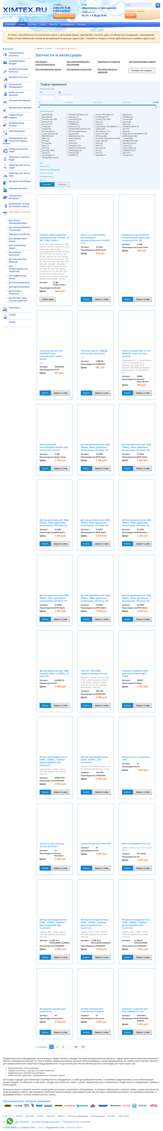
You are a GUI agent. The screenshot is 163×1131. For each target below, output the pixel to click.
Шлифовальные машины (16, 124)
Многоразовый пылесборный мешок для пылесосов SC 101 (54, 447)
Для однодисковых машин (18, 239)
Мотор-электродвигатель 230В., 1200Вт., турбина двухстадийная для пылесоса (94, 923)
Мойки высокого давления (16, 93)
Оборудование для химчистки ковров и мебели (15, 141)
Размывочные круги (18, 188)
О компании (10, 24)
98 (76, 1047)
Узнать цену (47, 299)
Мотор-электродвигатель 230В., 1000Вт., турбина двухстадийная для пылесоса (135, 923)
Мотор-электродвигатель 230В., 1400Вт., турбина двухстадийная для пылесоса (53, 923)
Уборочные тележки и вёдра (19, 158)
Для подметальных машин (18, 276)
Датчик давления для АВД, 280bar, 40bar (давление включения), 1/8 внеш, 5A (54, 598)
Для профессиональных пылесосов (18, 269)
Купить (86, 299)
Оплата (43, 24)
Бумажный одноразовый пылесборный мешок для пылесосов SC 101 (136, 237)
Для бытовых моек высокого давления (18, 299)
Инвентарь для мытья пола (19, 174)
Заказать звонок (64, 16)
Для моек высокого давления (18, 260)
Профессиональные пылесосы (18, 70)
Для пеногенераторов (19, 282)
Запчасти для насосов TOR (95, 843)
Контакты (81, 24)
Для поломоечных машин (17, 246)
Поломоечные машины (20, 100)
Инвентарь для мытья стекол (19, 166)
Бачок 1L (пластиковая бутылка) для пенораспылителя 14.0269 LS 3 (95, 238)
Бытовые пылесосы (18, 77)
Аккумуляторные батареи (17, 62)
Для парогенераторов (19, 287)
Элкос (41, 1127)
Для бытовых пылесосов (15, 292)
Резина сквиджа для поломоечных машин (92, 1010)
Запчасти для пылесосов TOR (136, 758)
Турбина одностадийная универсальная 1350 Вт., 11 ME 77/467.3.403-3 (54, 237)
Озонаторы (14, 307)
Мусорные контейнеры (20, 181)
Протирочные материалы (15, 196)
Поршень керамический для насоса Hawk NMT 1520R (135, 673)
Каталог (21, 24)
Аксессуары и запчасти (20, 212)
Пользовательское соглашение (76, 1122)
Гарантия (53, 24)
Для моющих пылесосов (15, 253)
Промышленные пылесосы (16, 54)
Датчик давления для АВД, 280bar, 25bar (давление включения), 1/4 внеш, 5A (95, 523)
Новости (61, 1116)
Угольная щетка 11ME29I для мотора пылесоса (94, 352)
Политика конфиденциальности (46, 1122)
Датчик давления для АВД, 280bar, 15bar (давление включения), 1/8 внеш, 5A (95, 447)
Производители (67, 24)
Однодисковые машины (20, 107)
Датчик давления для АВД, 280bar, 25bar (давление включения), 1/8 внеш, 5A (54, 523)
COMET (12, 315)
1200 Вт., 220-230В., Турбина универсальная (94, 672)
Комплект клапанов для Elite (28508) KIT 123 (135, 1010)
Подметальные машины (16, 116)
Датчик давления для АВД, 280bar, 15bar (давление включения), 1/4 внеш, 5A (136, 447)
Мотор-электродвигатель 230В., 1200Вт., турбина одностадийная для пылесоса (53, 761)
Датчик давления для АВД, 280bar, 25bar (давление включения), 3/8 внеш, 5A (95, 598)
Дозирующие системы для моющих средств (19, 204)
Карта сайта (123, 1116)
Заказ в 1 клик (101, 299)
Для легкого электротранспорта (18, 221)
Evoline (12, 322)
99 (83, 1047)
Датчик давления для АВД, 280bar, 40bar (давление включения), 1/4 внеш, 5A (136, 523)
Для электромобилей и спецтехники (20, 228)
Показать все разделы (142, 70)
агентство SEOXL (74, 1127)
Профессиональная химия (18, 150)
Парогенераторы (17, 131)
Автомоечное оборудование (15, 85)
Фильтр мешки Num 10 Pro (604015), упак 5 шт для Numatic (136, 353)
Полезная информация (78, 1116)
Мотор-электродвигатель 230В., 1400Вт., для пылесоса (94, 760)
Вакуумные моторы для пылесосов (53, 1010)
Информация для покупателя (16, 1122)
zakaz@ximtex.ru (91, 8)
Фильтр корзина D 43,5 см (136, 843)
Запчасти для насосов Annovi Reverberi (52, 845)
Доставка (32, 24)
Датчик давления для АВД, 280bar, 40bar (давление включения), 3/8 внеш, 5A (136, 598)
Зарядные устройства (19, 234)
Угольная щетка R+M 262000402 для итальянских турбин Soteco (51, 354)
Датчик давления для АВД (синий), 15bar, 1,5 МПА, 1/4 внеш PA (54, 673)
